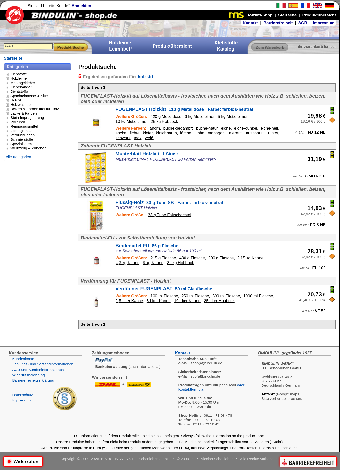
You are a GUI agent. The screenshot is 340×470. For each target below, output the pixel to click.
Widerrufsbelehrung (28, 375)
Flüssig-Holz (169, 202)
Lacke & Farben (23, 113)
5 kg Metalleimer (232, 116)
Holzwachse (20, 104)
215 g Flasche (163, 258)
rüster (273, 133)
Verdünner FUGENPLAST (164, 288)
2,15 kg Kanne (250, 258)
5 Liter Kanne (159, 301)
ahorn (155, 128)
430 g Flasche (192, 258)
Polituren (17, 122)
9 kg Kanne (153, 263)
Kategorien (17, 66)
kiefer (148, 133)
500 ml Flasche (226, 296)
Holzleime (18, 78)
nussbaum (255, 133)
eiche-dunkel (245, 128)
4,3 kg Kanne (127, 263)
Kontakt (250, 23)
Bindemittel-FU (147, 245)
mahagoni (217, 133)
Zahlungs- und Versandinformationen (42, 364)
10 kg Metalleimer (131, 121)
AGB (302, 23)
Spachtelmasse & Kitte (29, 96)
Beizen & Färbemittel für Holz (34, 109)
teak (138, 138)
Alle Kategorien (18, 157)
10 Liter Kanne (187, 301)
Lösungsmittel (21, 131)
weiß (149, 138)
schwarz (123, 138)
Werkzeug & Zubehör (28, 148)
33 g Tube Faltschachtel (169, 215)
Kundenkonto (23, 359)
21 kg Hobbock (180, 263)
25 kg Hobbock (164, 121)
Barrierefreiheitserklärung (33, 380)
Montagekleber (22, 83)
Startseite (13, 58)
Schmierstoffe (21, 139)
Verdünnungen (22, 135)
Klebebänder (20, 87)
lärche (185, 133)
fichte (134, 133)
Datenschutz (22, 395)
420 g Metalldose (165, 116)
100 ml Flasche (164, 296)
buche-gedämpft (178, 128)
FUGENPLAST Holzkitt (184, 109)
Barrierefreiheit (278, 23)
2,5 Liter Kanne (129, 301)
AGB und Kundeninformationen (38, 370)
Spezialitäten (21, 144)
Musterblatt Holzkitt (147, 153)
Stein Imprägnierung (27, 118)
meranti (235, 133)
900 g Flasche (221, 258)
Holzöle (16, 100)
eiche (226, 128)
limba (199, 133)
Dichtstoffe (19, 91)
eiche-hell (269, 128)
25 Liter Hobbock (219, 301)
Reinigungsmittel (24, 126)
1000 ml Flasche (258, 296)
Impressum (324, 23)
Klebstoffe (18, 74)
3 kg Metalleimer (199, 116)
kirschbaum (166, 133)
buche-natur (207, 128)
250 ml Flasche (195, 296)
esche (121, 133)
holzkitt (145, 76)
